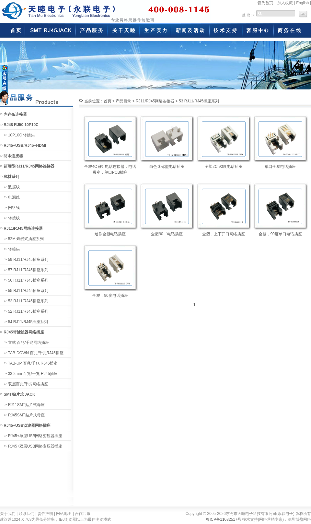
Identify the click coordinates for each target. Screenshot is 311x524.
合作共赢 (82, 513)
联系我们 (26, 513)
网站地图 (64, 513)
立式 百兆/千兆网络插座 (28, 342)
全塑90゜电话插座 (166, 234)
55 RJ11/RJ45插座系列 (28, 290)
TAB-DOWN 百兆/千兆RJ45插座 (35, 353)
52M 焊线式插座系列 (26, 239)
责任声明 (45, 513)
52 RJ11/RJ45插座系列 (28, 311)
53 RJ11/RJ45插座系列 (28, 301)
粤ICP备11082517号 (223, 519)
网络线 (14, 207)
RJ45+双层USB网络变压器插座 (35, 446)
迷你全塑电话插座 (110, 234)
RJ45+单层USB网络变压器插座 (35, 436)
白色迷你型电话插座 (166, 166)
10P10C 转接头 (21, 135)
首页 (107, 101)
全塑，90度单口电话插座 (280, 234)
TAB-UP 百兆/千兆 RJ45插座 (32, 363)
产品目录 (123, 101)
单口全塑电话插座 (280, 166)
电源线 (14, 197)
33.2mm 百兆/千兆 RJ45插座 (33, 373)
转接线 (14, 218)
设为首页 (265, 3)
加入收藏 (285, 3)
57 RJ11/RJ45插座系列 (28, 270)
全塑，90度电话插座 (110, 295)
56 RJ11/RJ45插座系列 (28, 280)
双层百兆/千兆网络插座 (28, 384)
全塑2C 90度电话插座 (223, 166)
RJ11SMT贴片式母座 (26, 404)
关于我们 (8, 513)
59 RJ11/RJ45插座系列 (28, 259)
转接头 (14, 249)
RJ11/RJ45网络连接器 (155, 101)
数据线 (14, 187)
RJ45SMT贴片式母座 (26, 415)
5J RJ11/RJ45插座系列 (28, 322)
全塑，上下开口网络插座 (223, 234)
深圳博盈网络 (299, 519)
